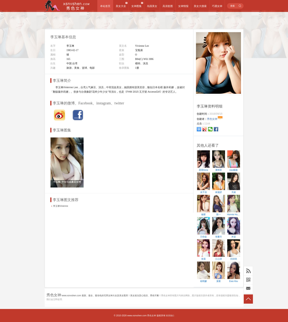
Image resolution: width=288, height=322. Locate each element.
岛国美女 (152, 6)
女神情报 (183, 6)
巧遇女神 (217, 6)
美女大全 (121, 6)
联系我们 (170, 315)
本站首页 (105, 6)
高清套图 (168, 6)
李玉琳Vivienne (60, 206)
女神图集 (136, 6)
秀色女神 (151, 315)
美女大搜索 (200, 6)
